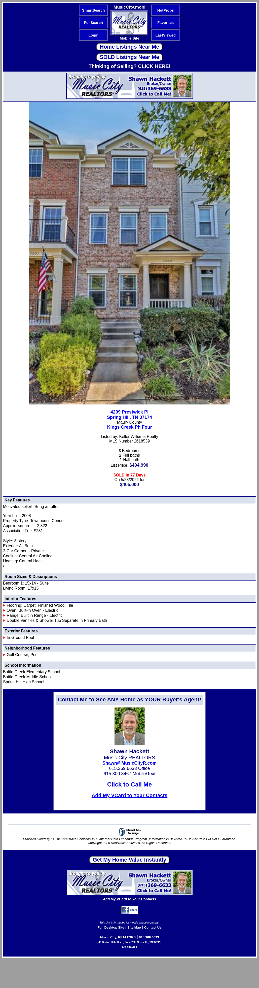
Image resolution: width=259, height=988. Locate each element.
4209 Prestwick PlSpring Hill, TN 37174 (129, 415)
